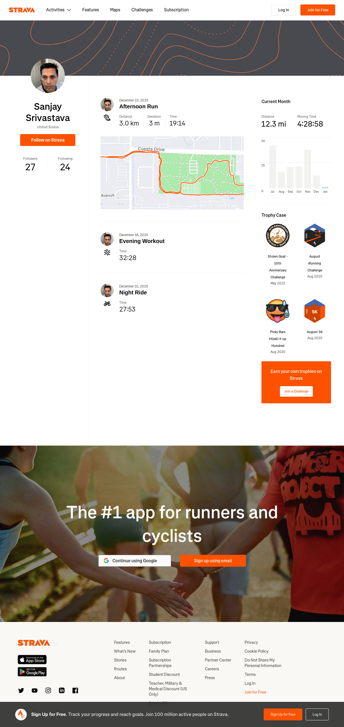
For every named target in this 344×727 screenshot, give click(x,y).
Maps (115, 10)
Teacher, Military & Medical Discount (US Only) (168, 689)
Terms (250, 674)
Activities (58, 10)
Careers (212, 669)
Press (210, 678)
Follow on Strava (48, 140)
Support (212, 642)
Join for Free (317, 10)
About (119, 678)
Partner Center (218, 660)
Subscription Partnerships (160, 662)
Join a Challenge (296, 391)
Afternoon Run (138, 106)
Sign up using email (213, 561)
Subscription (176, 10)
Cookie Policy (257, 651)
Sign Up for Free (283, 714)
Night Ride (133, 292)
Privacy (251, 642)
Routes (120, 669)
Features (90, 10)
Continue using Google (130, 560)
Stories (120, 660)
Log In (283, 10)
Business (213, 651)
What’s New (125, 651)
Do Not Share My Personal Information (263, 662)
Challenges (142, 10)
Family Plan (159, 651)
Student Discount (164, 674)
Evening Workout (142, 241)
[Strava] (22, 10)
